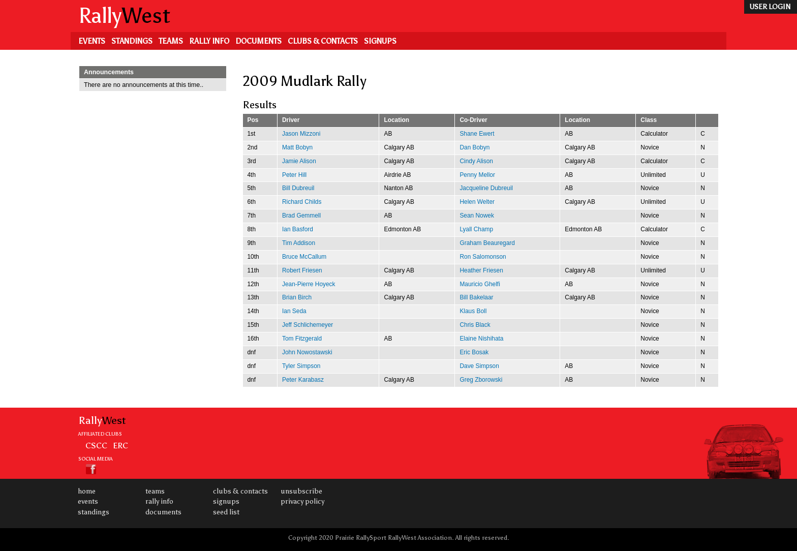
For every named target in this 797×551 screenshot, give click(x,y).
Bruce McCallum (304, 256)
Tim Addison (298, 243)
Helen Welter (477, 201)
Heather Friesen (481, 270)
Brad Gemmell (301, 215)
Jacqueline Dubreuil (486, 188)
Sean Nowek (476, 215)
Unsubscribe (301, 491)
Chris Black (474, 324)
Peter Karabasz (303, 379)
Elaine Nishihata (481, 338)
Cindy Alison (476, 161)
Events (91, 41)
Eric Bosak (473, 352)
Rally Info (209, 41)
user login (769, 7)
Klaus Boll (472, 311)
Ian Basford (297, 229)
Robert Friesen (302, 270)
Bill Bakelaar (476, 297)
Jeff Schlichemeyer (307, 324)
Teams (171, 41)
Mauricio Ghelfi (479, 284)
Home (87, 491)
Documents (258, 41)
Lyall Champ (476, 229)
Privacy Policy (302, 501)
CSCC (96, 445)
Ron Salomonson (482, 256)
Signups (380, 41)
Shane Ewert (476, 133)
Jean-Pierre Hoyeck (308, 284)
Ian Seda (294, 311)
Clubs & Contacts (323, 41)
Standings (131, 41)
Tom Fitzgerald (302, 338)
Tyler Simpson (301, 366)
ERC (120, 445)
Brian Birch (297, 297)
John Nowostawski (307, 352)
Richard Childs (301, 201)
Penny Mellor (477, 174)
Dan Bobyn (474, 147)
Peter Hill (294, 174)
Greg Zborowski (480, 379)
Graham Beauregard (487, 243)
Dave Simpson (479, 366)
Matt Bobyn (297, 147)
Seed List (226, 512)
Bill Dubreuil (298, 188)
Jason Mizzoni (301, 133)
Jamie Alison (299, 161)
